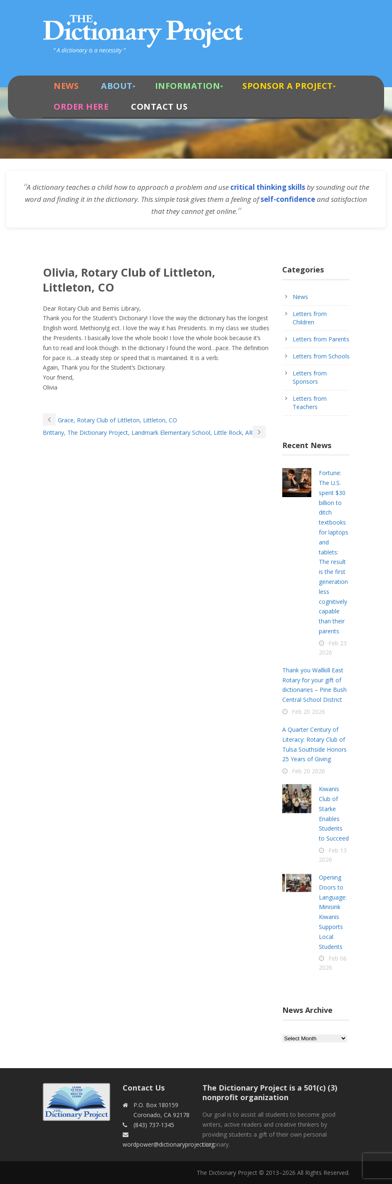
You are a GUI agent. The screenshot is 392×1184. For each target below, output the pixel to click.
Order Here (81, 106)
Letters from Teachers (310, 403)
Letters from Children (310, 318)
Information (187, 85)
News (66, 85)
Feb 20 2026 (308, 712)
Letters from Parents (321, 339)
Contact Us (159, 106)
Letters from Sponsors (310, 377)
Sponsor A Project (287, 85)
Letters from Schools (321, 356)
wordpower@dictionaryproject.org (168, 1144)
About (117, 85)
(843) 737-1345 (153, 1125)
